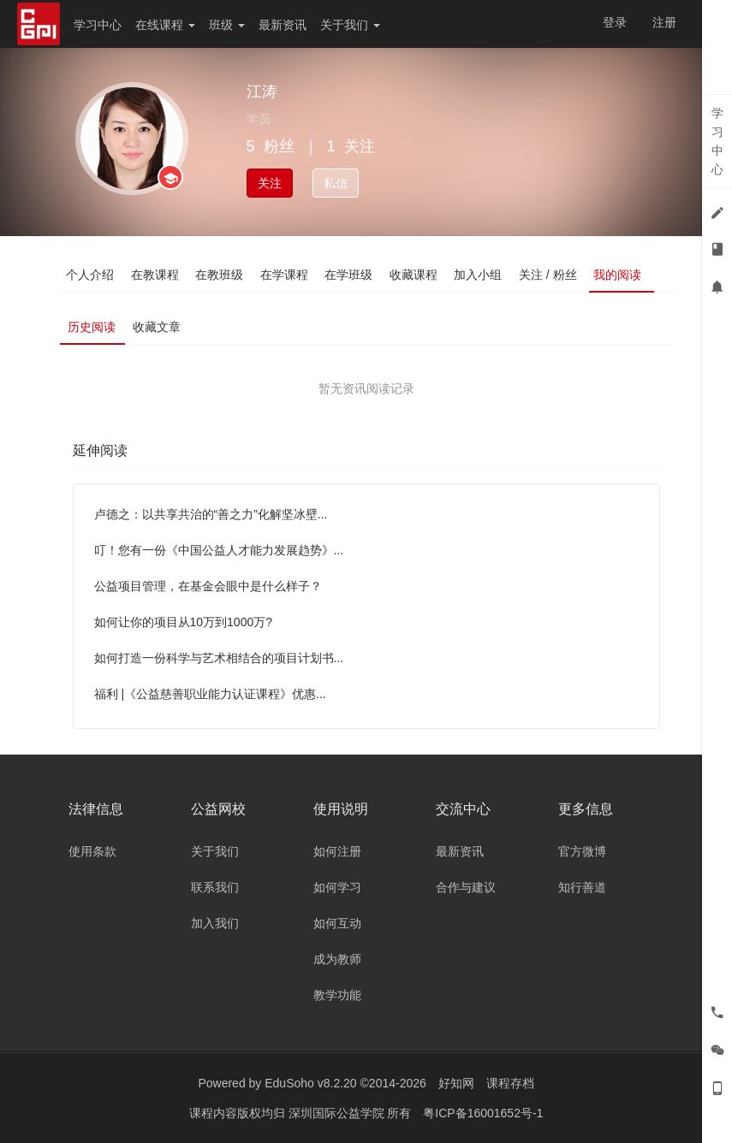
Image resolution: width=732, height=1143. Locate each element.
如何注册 (337, 851)
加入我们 (215, 923)
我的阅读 (621, 274)
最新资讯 (282, 25)
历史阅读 (92, 327)
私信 (336, 183)
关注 (270, 183)
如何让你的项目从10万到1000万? (183, 622)
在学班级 (351, 274)
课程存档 (510, 1083)
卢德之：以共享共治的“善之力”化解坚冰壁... (211, 514)
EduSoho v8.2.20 (310, 1083)
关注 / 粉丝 (551, 274)
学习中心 (98, 25)
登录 (615, 22)
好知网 (456, 1083)
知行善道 (582, 887)
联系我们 (215, 887)
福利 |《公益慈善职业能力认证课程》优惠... (210, 694)
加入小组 (481, 274)
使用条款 (92, 851)
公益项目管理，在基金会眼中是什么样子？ (208, 586)
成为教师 (337, 959)
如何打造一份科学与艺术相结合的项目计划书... (219, 658)
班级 (227, 25)
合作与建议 (466, 887)
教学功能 (337, 995)
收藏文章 (158, 327)
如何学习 (337, 887)
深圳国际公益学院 (338, 1113)
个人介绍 (91, 274)
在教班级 (221, 274)
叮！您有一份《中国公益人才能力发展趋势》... (219, 550)
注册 (664, 22)
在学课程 (286, 274)
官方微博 (582, 851)
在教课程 (156, 274)
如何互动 (337, 923)
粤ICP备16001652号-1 (483, 1113)
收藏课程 (416, 274)
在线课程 (165, 25)
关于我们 (350, 25)
